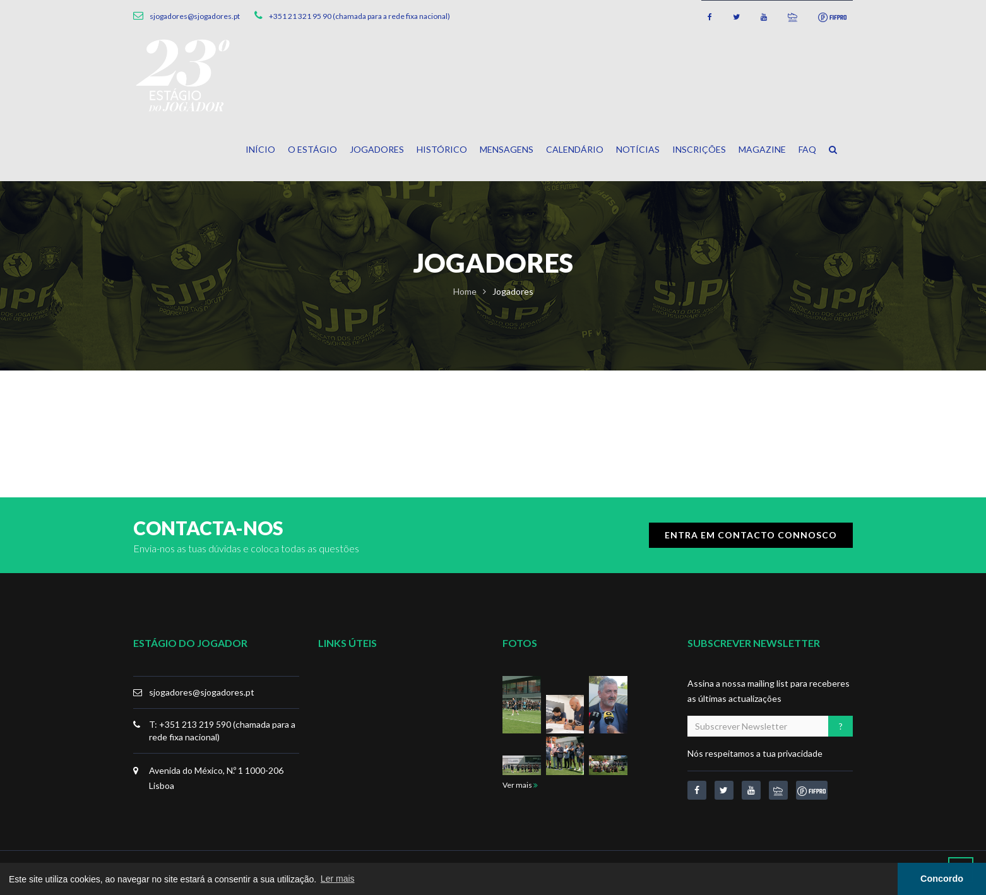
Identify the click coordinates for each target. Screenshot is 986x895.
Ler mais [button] (338, 879)
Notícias (638, 149)
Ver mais (520, 785)
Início (260, 149)
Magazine (762, 149)
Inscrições (699, 149)
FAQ (807, 149)
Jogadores (377, 149)
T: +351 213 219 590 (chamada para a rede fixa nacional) (222, 730)
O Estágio (312, 149)
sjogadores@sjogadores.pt (201, 692)
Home (465, 291)
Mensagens (506, 149)
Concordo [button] (941, 879)
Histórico (442, 149)
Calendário (574, 149)
